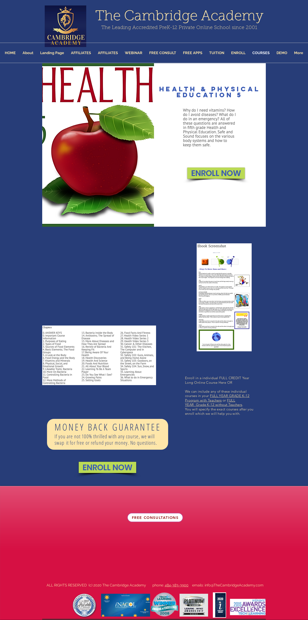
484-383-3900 (176, 585)
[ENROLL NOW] (216, 173)
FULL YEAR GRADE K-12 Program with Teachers (217, 398)
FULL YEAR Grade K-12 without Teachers (213, 402)
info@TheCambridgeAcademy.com (234, 585)
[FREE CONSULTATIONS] (155, 517)
